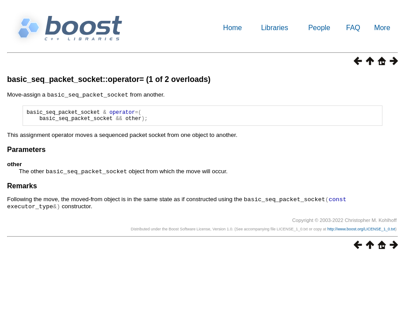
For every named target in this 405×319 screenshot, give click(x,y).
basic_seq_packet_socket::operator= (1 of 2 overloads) (108, 79)
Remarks (22, 187)
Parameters (26, 152)
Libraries (274, 27)
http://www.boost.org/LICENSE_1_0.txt (361, 230)
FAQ (353, 27)
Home (232, 27)
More (382, 27)
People (319, 27)
